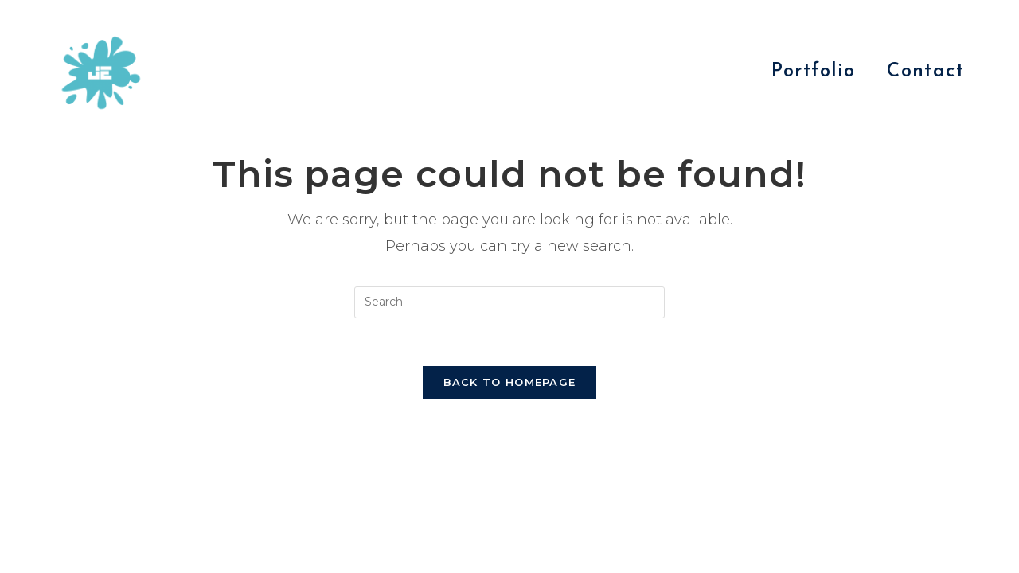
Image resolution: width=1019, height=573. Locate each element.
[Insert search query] (509, 302)
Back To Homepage (509, 382)
